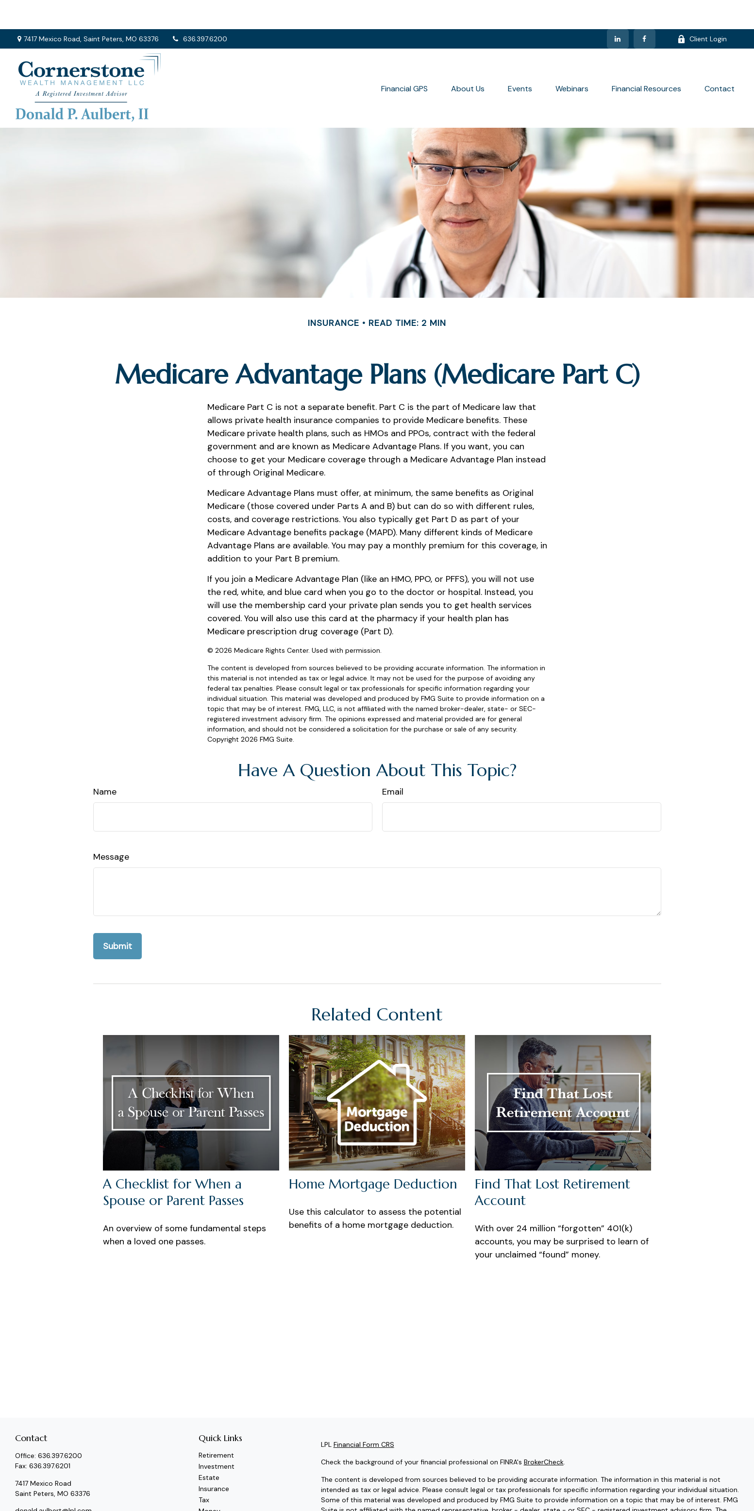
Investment (217, 1437)
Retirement (216, 1426)
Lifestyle (212, 1493)
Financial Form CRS (364, 1415)
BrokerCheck (544, 1432)
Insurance (214, 1459)
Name (105, 762)
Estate (209, 1448)
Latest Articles (222, 1504)
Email (392, 762)
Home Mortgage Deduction (373, 1155)
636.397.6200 (199, 9)
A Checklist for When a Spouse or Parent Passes (173, 1163)
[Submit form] (117, 917)
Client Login (702, 9)
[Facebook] (644, 9)
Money (209, 1481)
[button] (404, 58)
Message (111, 827)
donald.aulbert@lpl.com (53, 1481)
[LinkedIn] (618, 9)
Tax (204, 1470)
